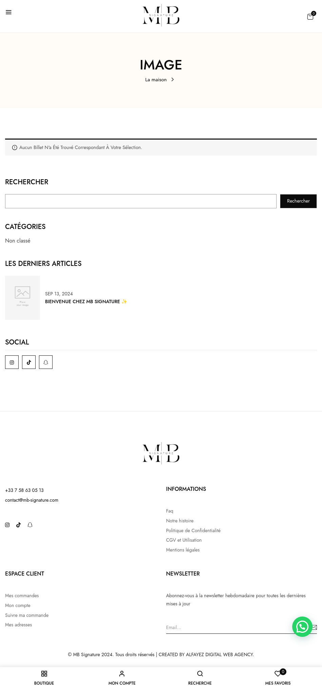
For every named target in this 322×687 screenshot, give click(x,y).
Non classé (18, 241)
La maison (156, 79)
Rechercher (26, 183)
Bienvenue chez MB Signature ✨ (86, 301)
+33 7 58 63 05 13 (24, 490)
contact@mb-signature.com (31, 500)
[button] (310, 16)
